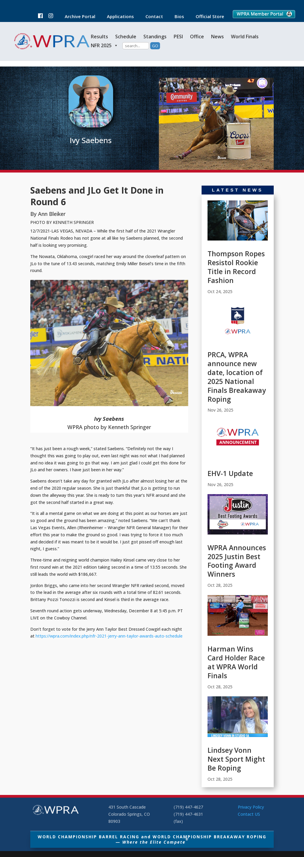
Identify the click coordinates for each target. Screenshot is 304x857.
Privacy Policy (251, 807)
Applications (117, 16)
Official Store (207, 16)
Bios (176, 16)
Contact (151, 16)
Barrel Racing (90, 158)
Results (99, 36)
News (217, 36)
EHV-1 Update (230, 473)
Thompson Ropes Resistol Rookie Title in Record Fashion (236, 267)
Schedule (125, 36)
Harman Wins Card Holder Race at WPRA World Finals (236, 662)
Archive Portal (77, 16)
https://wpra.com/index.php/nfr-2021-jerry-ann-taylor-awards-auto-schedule (109, 636)
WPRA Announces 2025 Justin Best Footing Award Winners (237, 561)
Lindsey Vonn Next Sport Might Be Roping (236, 759)
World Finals (245, 36)
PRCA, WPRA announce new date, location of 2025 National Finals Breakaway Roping (237, 377)
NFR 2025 (104, 45)
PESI (178, 36)
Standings (155, 36)
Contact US (249, 814)
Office (197, 36)
